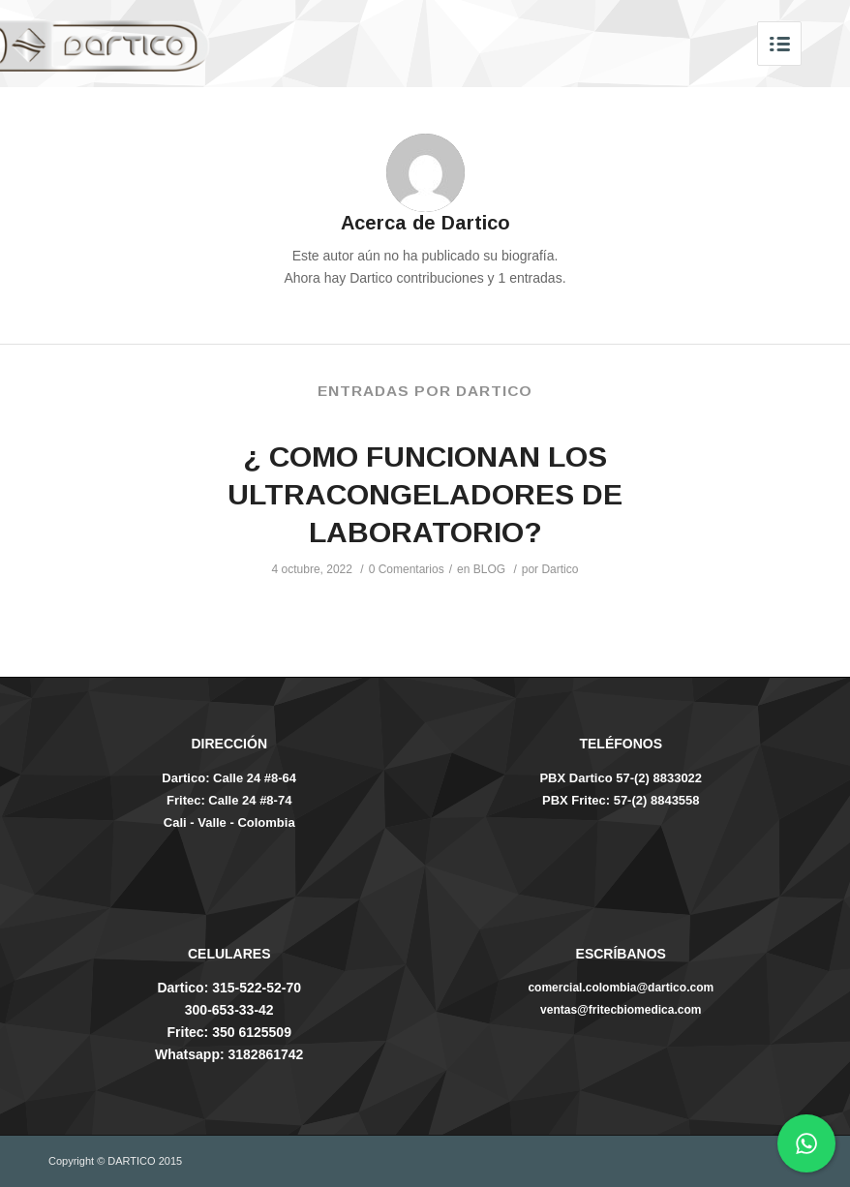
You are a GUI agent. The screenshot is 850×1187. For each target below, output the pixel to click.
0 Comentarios (406, 569)
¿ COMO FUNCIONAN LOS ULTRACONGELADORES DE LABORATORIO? (425, 494)
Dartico (559, 569)
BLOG (489, 569)
